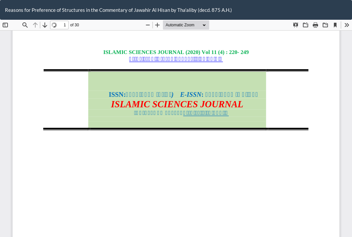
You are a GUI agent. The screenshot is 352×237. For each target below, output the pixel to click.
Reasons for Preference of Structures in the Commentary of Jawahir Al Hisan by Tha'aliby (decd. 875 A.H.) (118, 10)
